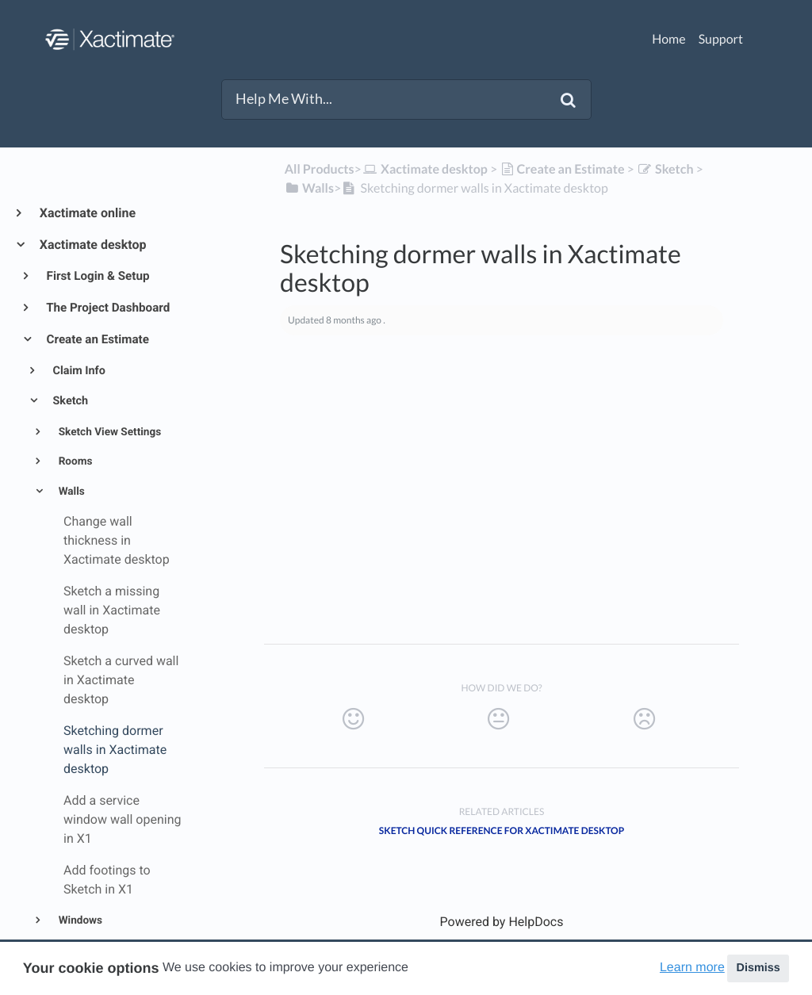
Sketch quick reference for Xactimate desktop (501, 830)
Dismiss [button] (757, 968)
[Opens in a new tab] (502, 921)
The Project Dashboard (107, 307)
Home (669, 39)
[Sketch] (665, 169)
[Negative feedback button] (644, 719)
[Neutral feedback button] (498, 719)
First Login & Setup (97, 276)
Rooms (74, 461)
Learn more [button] (692, 967)
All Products (319, 169)
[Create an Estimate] (562, 169)
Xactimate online (87, 212)
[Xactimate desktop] (425, 169)
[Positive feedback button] (353, 719)
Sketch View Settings (108, 432)
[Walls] (309, 188)
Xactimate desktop (92, 244)
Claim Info (77, 370)
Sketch (69, 401)
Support (721, 39)
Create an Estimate (96, 339)
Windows (79, 920)
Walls (70, 491)
